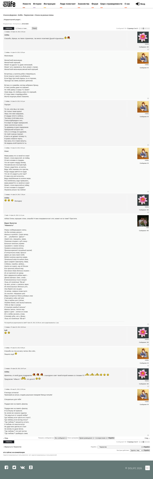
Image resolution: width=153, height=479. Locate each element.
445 (148, 230)
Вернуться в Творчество (13, 447)
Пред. (6, 438)
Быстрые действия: (123, 450)
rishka (7, 52)
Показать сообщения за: (52, 438)
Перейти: (94, 447)
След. (146, 438)
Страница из (132, 28)
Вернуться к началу (148, 49)
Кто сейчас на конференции (14, 452)
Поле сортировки (81, 438)
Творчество (29, 15)
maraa (8, 31)
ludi (7, 215)
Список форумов (10, 15)
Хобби (20, 15)
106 (148, 47)
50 (148, 67)
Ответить (8, 28)
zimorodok (25, 24)
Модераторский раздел (12, 19)
